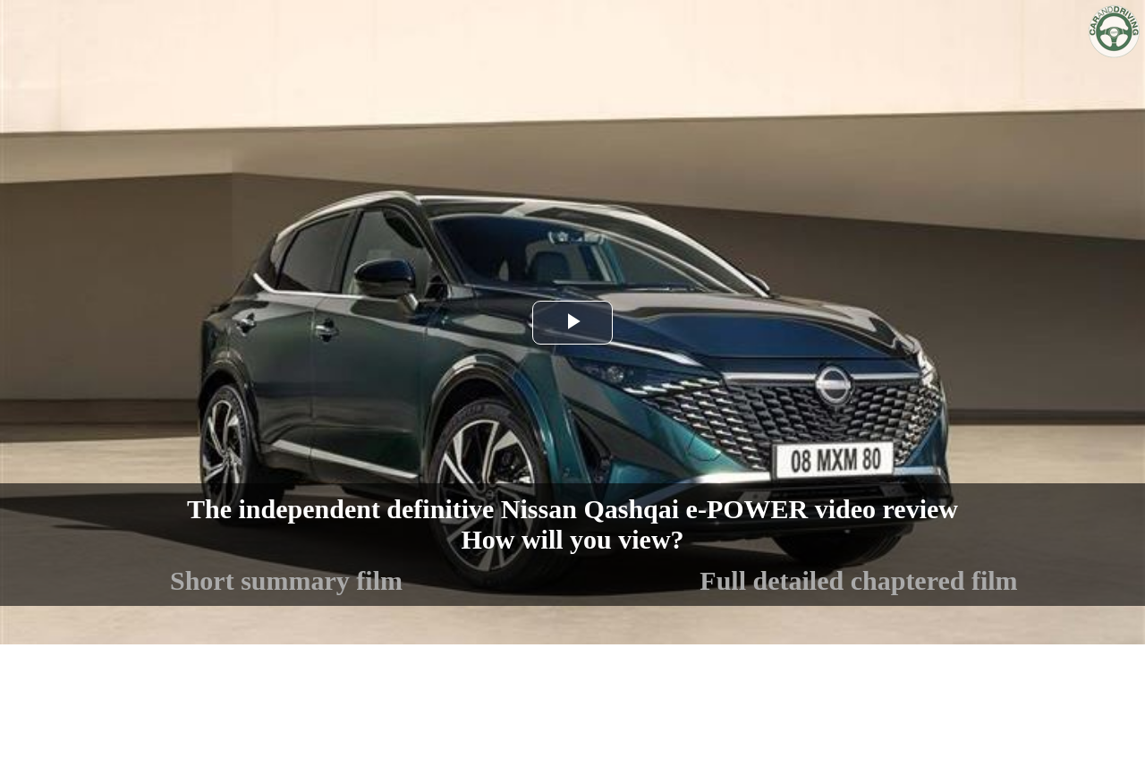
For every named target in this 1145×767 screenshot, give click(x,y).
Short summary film (286, 580)
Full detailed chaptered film (858, 580)
